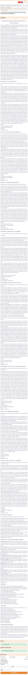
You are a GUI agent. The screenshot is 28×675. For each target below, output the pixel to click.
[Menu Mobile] (26, 2)
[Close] (26, 644)
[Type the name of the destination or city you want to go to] (12, 5)
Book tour (14, 672)
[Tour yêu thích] (24, 2)
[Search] (26, 5)
